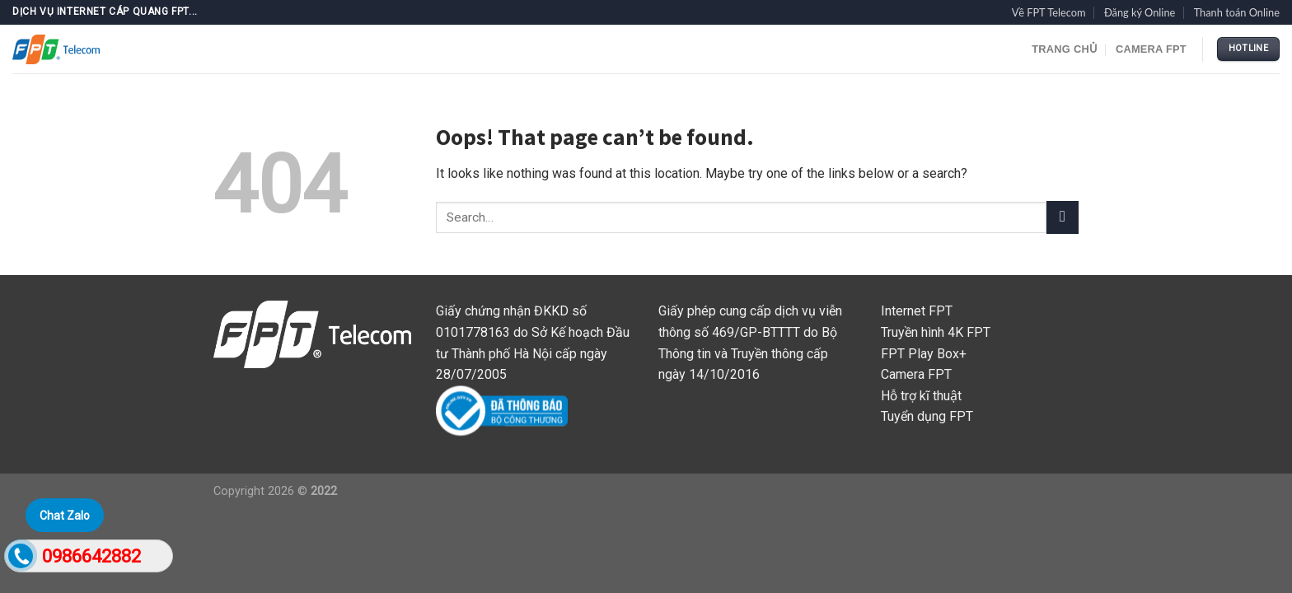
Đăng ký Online (1139, 12)
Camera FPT (1151, 49)
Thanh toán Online (1237, 12)
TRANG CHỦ (1064, 49)
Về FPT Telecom (1049, 12)
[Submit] (1062, 217)
